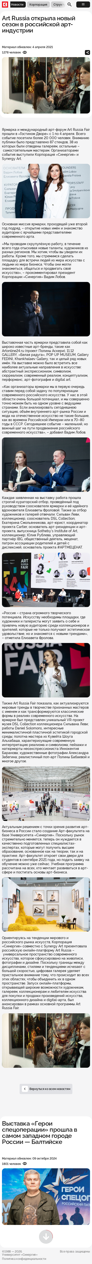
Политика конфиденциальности (24, 1258)
